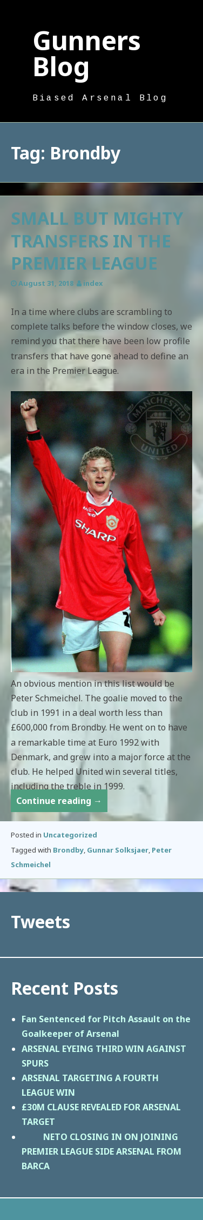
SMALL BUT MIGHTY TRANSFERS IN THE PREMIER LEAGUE (97, 240)
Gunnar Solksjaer (117, 850)
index (93, 283)
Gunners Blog (86, 53)
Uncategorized (70, 835)
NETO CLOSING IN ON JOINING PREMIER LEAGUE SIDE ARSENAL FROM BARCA (101, 1151)
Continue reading (61, 802)
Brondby (68, 850)
